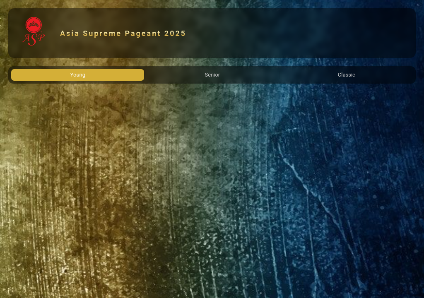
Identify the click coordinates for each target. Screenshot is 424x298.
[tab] (77, 75)
